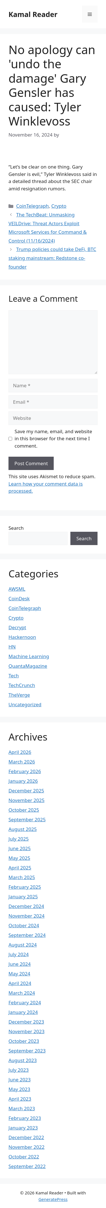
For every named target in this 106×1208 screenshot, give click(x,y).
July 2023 (18, 1070)
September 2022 (27, 1166)
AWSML (16, 589)
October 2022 (23, 1156)
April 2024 (19, 983)
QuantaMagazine (27, 666)
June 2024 (19, 964)
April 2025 (19, 867)
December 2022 (26, 1137)
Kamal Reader (32, 14)
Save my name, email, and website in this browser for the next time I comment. (53, 438)
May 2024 (19, 973)
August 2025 (22, 829)
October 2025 (23, 810)
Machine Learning (28, 656)
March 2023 (21, 1108)
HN (12, 646)
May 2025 (19, 858)
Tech (13, 675)
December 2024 (26, 906)
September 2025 (27, 819)
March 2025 (21, 877)
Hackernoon (22, 637)
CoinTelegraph (32, 206)
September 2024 (27, 935)
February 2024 (24, 1002)
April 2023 (19, 1099)
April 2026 (19, 752)
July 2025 (18, 838)
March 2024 (21, 993)
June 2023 (19, 1079)
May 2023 (19, 1089)
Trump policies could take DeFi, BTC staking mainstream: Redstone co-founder (52, 258)
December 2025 (26, 790)
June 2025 (19, 848)
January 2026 (23, 781)
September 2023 (27, 1050)
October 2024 (23, 925)
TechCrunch (21, 685)
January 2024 (23, 1012)
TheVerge (19, 695)
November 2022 (26, 1147)
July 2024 (18, 954)
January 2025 (23, 896)
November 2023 (26, 1031)
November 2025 (26, 800)
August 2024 (22, 944)
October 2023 (23, 1041)
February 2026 (24, 771)
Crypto (58, 206)
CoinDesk (19, 598)
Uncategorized (25, 704)
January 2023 (23, 1127)
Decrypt (17, 627)
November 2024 (26, 916)
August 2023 (22, 1060)
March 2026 (21, 761)
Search (16, 528)
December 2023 (26, 1021)
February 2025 (24, 887)
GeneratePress (53, 1199)
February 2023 (24, 1118)
